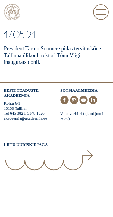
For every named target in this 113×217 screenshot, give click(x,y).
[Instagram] (75, 103)
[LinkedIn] (93, 103)
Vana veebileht (72, 113)
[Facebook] (65, 103)
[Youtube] (84, 103)
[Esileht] (12, 13)
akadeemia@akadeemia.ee (25, 118)
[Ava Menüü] (101, 12)
